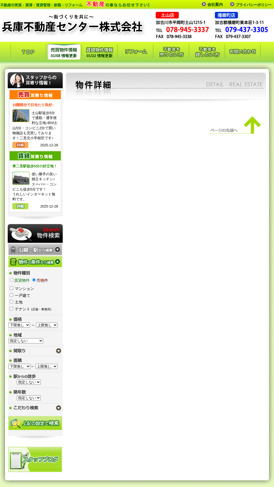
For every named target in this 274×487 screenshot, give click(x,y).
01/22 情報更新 (99, 51)
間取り (35, 351)
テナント (33, 309)
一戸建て (22, 295)
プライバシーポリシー (254, 5)
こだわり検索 (35, 408)
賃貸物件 (22, 280)
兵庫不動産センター (73, 22)
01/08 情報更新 (63, 51)
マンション (24, 288)
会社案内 (215, 4)
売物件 (42, 280)
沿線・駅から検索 (35, 249)
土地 (19, 302)
